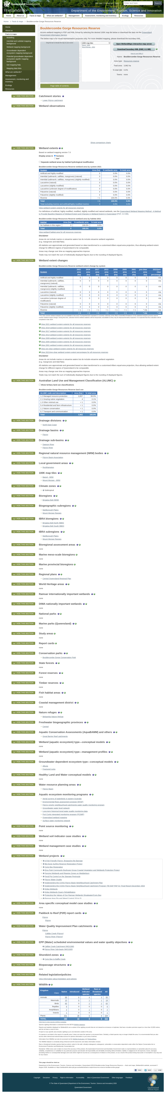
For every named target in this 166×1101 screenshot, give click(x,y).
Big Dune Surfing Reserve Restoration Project (63, 871)
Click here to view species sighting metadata (52, 1031)
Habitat (43, 225)
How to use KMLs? (137, 53)
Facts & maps (35, 16)
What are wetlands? (55, 16)
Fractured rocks (49, 776)
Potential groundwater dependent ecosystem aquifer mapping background (20, 58)
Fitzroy (45, 442)
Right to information (66, 1087)
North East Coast (50, 432)
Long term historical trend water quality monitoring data (65, 819)
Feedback (129, 1087)
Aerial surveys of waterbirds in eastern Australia (62, 806)
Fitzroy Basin (48, 796)
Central (46, 734)
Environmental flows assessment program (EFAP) (63, 809)
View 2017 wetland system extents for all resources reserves (66, 337)
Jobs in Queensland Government (98, 1087)
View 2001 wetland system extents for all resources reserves (66, 351)
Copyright (37, 1087)
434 (106, 1027)
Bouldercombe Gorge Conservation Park (59, 665)
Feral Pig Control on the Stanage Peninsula (62, 884)
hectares (59, 156)
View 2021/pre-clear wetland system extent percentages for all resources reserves (74, 358)
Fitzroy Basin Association (53, 465)
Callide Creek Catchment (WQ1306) (59, 954)
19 (107, 1009)
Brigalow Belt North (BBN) (53, 530)
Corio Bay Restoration (54, 874)
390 (65, 1027)
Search (158, 3)
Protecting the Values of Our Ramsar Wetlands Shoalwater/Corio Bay (73, 903)
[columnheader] (56, 399)
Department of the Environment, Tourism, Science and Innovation (116, 10)
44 (78, 1027)
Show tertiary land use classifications (56, 390)
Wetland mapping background (18, 47)
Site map (98, 3)
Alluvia (45, 773)
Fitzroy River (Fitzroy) (54, 944)
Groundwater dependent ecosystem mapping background (19, 52)
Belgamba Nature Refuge (53, 724)
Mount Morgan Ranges (52, 520)
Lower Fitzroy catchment (53, 100)
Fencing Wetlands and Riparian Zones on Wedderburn (67, 881)
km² (56, 159)
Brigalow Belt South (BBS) (53, 533)
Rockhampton (48, 475)
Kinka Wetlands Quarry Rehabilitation (60, 899)
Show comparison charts (100, 143)
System (43, 171)
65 (66, 1012)
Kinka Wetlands (51, 896)
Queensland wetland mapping (55, 825)
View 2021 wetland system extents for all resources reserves (66, 330)
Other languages (117, 1087)
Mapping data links (14, 68)
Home (8, 16)
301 (65, 1024)
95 (107, 1006)
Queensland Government (82, 1097)
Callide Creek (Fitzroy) (54, 941)
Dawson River (48, 452)
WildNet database (79, 1034)
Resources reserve (131, 63)
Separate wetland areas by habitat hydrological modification (66, 162)
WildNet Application (79, 1048)
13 (66, 1009)
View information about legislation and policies (58, 986)
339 (106, 1024)
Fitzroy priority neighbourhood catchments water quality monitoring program (73, 812)
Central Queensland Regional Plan (57, 586)
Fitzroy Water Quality (53, 887)
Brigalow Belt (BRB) (51, 507)
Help (117, 3)
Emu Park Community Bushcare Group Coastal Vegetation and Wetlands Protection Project (82, 878)
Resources (138, 16)
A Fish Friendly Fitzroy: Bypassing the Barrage (64, 868)
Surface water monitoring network (56, 828)
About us (20, 16)
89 (66, 1006)
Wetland (92, 1048)
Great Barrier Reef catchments (55, 744)
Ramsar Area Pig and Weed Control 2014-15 (63, 906)
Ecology (125, 16)
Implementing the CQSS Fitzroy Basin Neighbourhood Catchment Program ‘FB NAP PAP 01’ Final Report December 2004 (95, 893)
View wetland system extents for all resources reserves (61, 210)
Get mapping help (14, 65)
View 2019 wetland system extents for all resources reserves (66, 333)
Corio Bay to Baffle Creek (55, 967)
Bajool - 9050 (86, 45)
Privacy (55, 1087)
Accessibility (80, 1087)
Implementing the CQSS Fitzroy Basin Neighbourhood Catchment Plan (74, 890)
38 (78, 1024)
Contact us (108, 3)
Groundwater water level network (56, 816)
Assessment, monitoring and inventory (100, 16)
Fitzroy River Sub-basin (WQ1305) (58, 957)
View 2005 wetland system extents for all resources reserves (66, 347)
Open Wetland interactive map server (134, 44)
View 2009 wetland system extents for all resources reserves (66, 344)
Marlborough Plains (50, 517)
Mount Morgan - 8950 (88, 47)
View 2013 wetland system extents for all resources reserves (66, 340)
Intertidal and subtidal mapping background (19, 42)
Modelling (10, 38)
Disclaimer (46, 1087)
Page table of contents (59, 86)
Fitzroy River (48, 455)
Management (74, 16)
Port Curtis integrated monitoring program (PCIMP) (63, 822)
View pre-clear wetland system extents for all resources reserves (67, 354)
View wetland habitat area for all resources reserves (60, 236)
